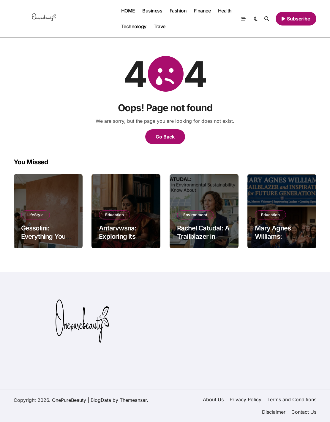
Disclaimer (273, 412)
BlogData (101, 400)
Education (114, 214)
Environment (195, 214)
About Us (213, 399)
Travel (160, 26)
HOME (128, 11)
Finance (202, 11)
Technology (133, 26)
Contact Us (303, 412)
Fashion (178, 11)
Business (152, 11)
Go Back (165, 137)
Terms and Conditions (291, 399)
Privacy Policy (245, 399)
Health (225, 11)
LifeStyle (35, 214)
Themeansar (133, 400)
